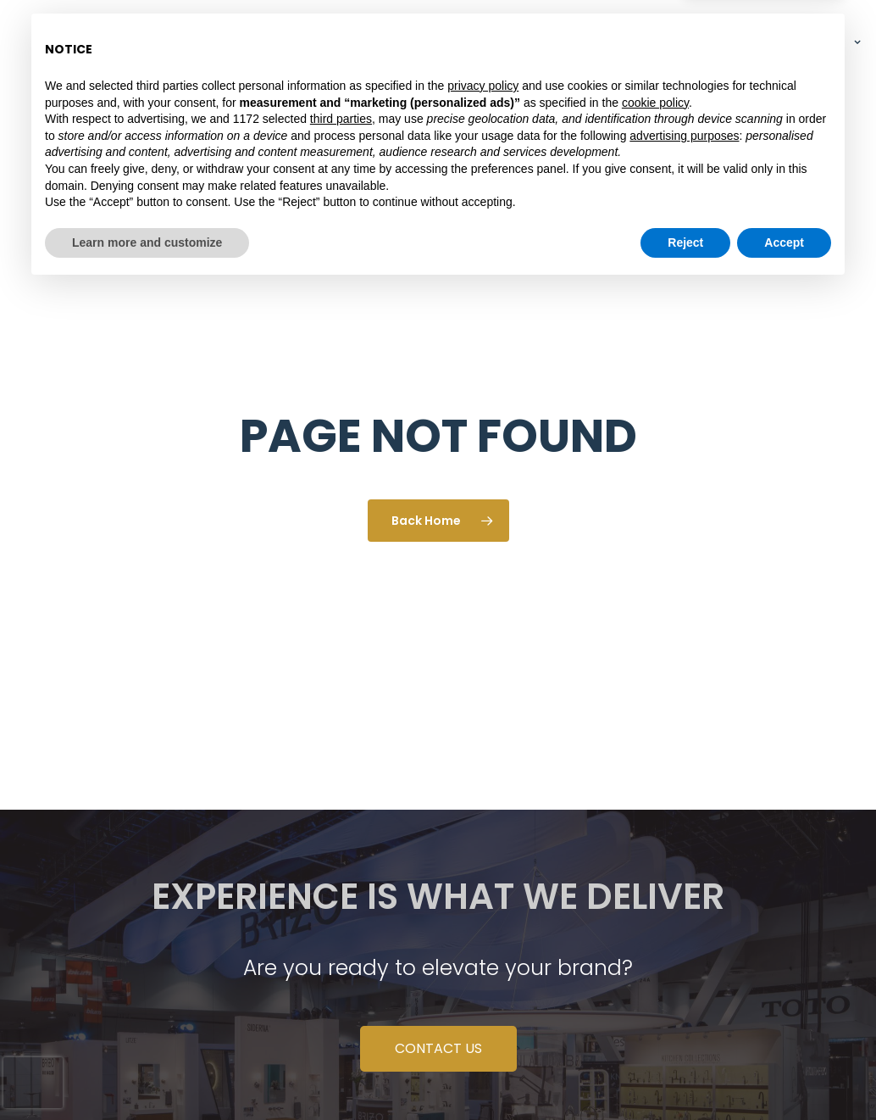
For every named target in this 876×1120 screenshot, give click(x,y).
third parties (341, 950)
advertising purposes (684, 966)
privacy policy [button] (482, 917)
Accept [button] (784, 1073)
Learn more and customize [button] (147, 1073)
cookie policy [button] (655, 933)
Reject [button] (685, 1073)
